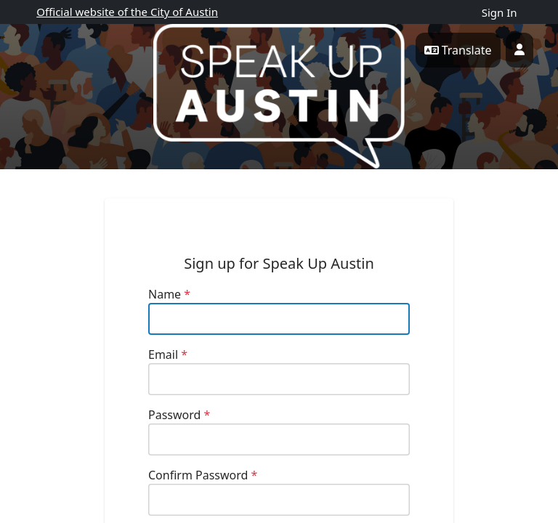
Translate (458, 50)
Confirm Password (202, 475)
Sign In (499, 12)
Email (167, 354)
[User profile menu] (519, 50)
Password (179, 415)
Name (169, 294)
